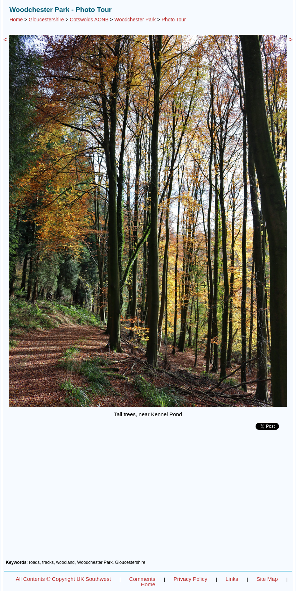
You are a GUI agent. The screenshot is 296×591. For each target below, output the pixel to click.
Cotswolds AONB (89, 19)
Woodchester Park (135, 19)
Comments (142, 579)
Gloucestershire (46, 19)
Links (232, 579)
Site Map (267, 579)
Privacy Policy (190, 579)
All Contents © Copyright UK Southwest (63, 579)
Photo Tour (174, 19)
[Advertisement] (148, 497)
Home (16, 19)
